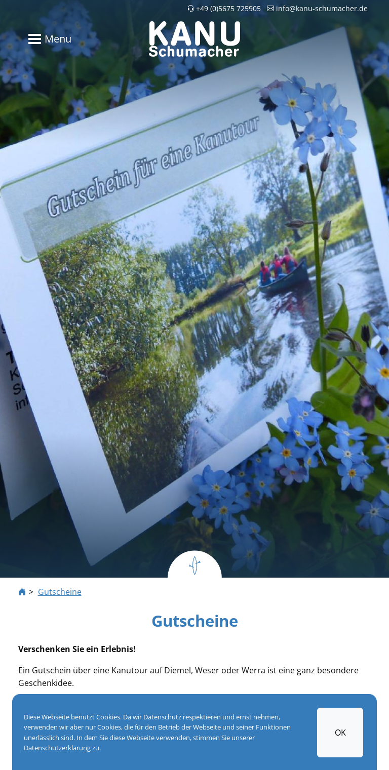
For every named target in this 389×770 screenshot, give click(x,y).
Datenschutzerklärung (57, 747)
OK (340, 732)
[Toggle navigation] (47, 39)
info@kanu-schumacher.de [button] (317, 8)
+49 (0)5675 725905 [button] (224, 8)
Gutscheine (60, 591)
